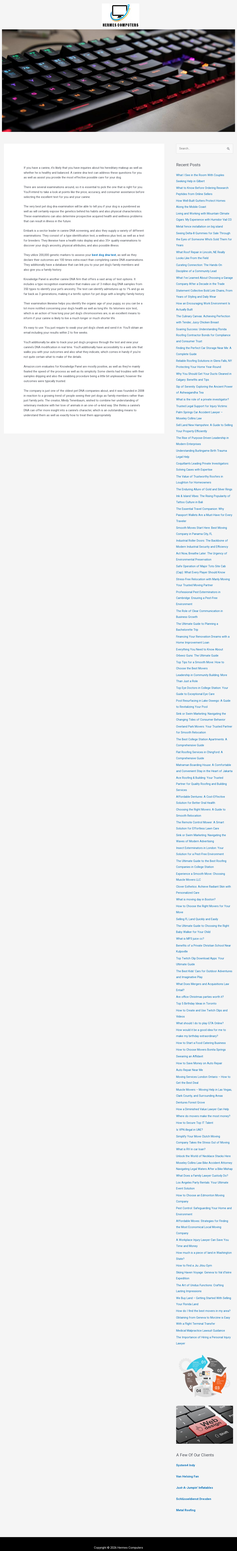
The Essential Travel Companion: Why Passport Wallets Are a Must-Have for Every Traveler (201, 514)
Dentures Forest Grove (190, 1095)
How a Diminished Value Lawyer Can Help (203, 1101)
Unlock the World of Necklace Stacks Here (203, 1147)
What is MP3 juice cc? (190, 928)
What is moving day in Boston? (196, 890)
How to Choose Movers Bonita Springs (201, 1037)
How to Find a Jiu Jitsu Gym (194, 1260)
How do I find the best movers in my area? (203, 1305)
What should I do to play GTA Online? (200, 1011)
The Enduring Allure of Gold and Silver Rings (204, 489)
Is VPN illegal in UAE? (190, 1121)
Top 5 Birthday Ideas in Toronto (196, 992)
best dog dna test (104, 255)
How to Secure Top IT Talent (194, 1115)
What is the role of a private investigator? (203, 401)
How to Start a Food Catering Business (201, 1030)
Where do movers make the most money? (203, 1108)
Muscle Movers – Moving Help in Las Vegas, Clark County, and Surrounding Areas (200, 1082)
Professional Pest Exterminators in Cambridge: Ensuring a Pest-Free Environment (198, 595)
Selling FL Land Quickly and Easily (197, 909)
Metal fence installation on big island (199, 225)
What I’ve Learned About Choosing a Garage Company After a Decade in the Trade (201, 281)
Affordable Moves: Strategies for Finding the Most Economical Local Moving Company (202, 1223)
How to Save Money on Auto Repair (199, 1050)
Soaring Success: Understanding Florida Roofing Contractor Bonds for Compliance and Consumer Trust (203, 338)
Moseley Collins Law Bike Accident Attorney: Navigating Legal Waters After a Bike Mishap (203, 1160)
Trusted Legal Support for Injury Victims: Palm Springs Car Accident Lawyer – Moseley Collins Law (202, 413)
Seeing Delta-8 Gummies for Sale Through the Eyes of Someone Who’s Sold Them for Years (204, 238)
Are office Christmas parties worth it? (200, 985)
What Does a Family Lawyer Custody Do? (202, 1172)
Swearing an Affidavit (189, 1044)
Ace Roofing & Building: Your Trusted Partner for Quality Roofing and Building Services (201, 777)
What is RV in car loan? (191, 1141)
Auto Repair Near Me (189, 1057)
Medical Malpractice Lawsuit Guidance (200, 1324)
